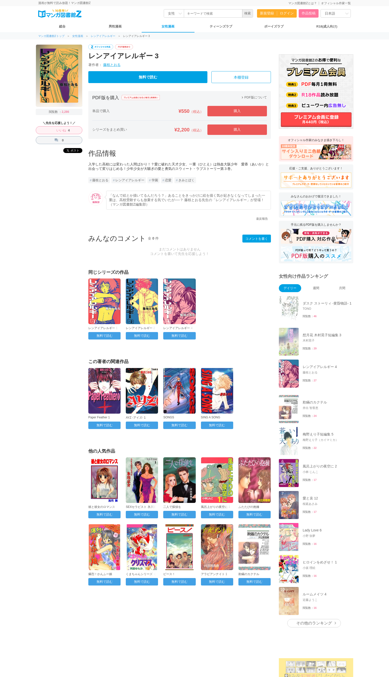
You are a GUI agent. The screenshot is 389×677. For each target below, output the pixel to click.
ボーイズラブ (274, 26)
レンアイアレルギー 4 (178, 328)
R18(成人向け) (326, 26)
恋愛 (168, 180)
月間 (342, 288)
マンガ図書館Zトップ (51, 36)
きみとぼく (186, 180)
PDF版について (253, 97)
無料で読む (148, 77)
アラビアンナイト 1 (214, 574)
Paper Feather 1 (99, 417)
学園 (155, 180)
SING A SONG (210, 417)
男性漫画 (115, 26)
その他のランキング (314, 623)
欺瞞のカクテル (248, 574)
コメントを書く (256, 239)
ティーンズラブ (221, 26)
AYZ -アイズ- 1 (136, 417)
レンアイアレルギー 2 (140, 328)
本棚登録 (241, 77)
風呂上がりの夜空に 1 (215, 507)
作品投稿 (309, 13)
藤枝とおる (112, 65)
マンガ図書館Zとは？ (302, 3)
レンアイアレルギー (103, 36)
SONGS (168, 417)
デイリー (290, 288)
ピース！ (169, 574)
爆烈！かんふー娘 (100, 574)
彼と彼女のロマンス (101, 507)
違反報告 (262, 218)
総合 (62, 26)
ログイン (287, 13)
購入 (237, 111)
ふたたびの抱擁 (248, 507)
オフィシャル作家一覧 (336, 3)
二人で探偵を (172, 507)
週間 (316, 288)
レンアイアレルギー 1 (103, 328)
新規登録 (267, 13)
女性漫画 (168, 26)
